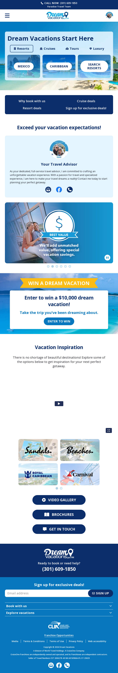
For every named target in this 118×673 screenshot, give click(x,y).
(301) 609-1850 (68, 3)
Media (15, 641)
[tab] (21, 48)
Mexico (24, 66)
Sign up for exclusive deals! (86, 108)
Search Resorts (94, 66)
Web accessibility (97, 641)
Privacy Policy (76, 641)
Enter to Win (59, 321)
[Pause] (107, 257)
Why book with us (32, 101)
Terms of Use (56, 641)
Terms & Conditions (34, 641)
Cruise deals (86, 101)
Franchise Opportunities (59, 635)
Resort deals (32, 108)
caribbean (59, 66)
